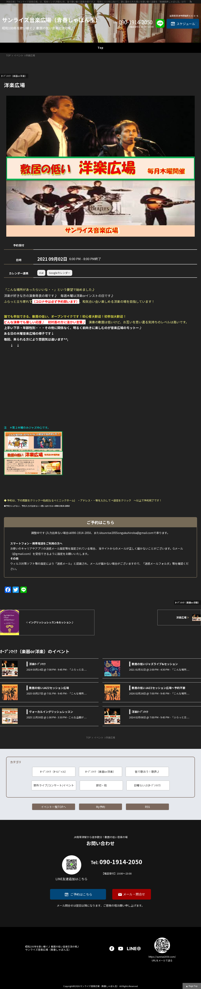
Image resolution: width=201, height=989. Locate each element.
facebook (111, 948)
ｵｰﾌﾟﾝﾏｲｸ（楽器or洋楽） (100, 772)
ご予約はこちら (81, 894)
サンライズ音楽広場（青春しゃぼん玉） (51, 20)
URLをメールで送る (162, 960)
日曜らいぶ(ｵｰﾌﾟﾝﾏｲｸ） (148, 785)
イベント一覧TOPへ (53, 807)
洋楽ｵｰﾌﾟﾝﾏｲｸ (37, 664)
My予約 (100, 807)
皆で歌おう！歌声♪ (147, 772)
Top (100, 48)
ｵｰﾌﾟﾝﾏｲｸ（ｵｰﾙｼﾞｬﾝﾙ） (54, 772)
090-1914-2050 (136, 22)
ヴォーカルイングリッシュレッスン (51, 712)
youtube (120, 948)
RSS (147, 807)
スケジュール (185, 23)
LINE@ (134, 948)
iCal (41, 273)
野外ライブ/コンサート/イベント (54, 785)
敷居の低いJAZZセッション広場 (49, 688)
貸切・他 (101, 785)
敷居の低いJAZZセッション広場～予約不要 (158, 688)
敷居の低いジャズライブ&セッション (155, 664)
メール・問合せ (134, 894)
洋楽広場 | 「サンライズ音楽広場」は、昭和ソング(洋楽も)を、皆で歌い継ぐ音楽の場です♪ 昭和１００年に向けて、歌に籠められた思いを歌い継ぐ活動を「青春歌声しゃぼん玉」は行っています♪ (97, 1)
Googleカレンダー (59, 273)
